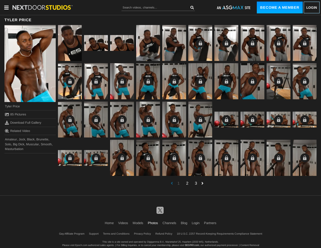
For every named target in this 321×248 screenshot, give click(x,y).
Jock (22, 139)
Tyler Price (12, 106)
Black (31, 139)
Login (311, 7)
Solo (8, 144)
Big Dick (18, 144)
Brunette (42, 139)
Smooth (46, 144)
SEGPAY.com (192, 245)
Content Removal (249, 245)
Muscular (32, 144)
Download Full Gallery (23, 123)
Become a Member (279, 7)
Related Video (17, 131)
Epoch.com (81, 245)
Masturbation (14, 149)
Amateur (11, 139)
